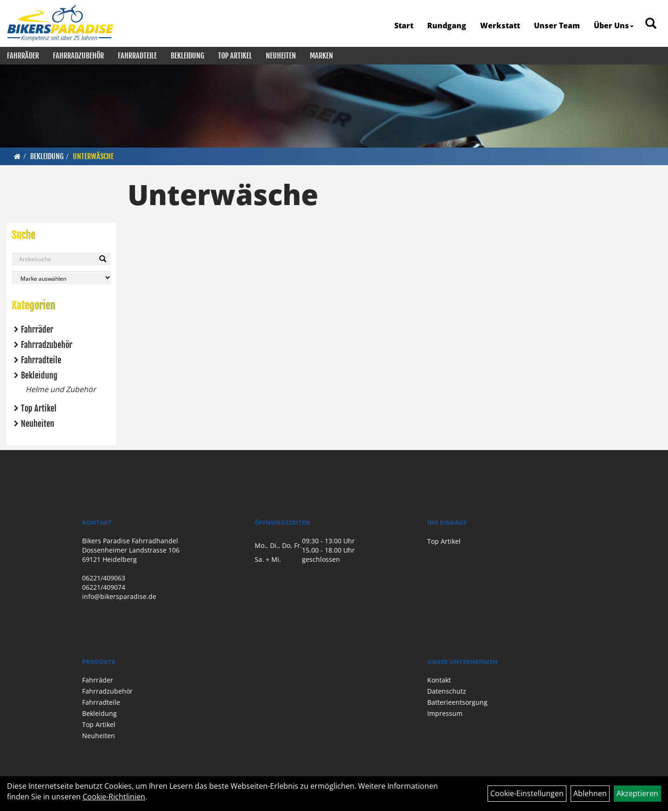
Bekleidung (187, 55)
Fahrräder (23, 55)
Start (403, 25)
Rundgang (446, 25)
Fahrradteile (137, 55)
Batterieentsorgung (457, 702)
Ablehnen (590, 793)
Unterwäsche (93, 156)
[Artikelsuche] (650, 24)
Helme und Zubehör (61, 389)
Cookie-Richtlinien (114, 797)
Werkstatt (500, 25)
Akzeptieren (637, 793)
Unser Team (557, 25)
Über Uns (614, 25)
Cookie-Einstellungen (527, 793)
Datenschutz (446, 691)
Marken (321, 55)
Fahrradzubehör (78, 55)
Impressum (444, 713)
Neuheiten (281, 55)
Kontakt (439, 680)
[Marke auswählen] (61, 277)
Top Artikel (235, 55)
